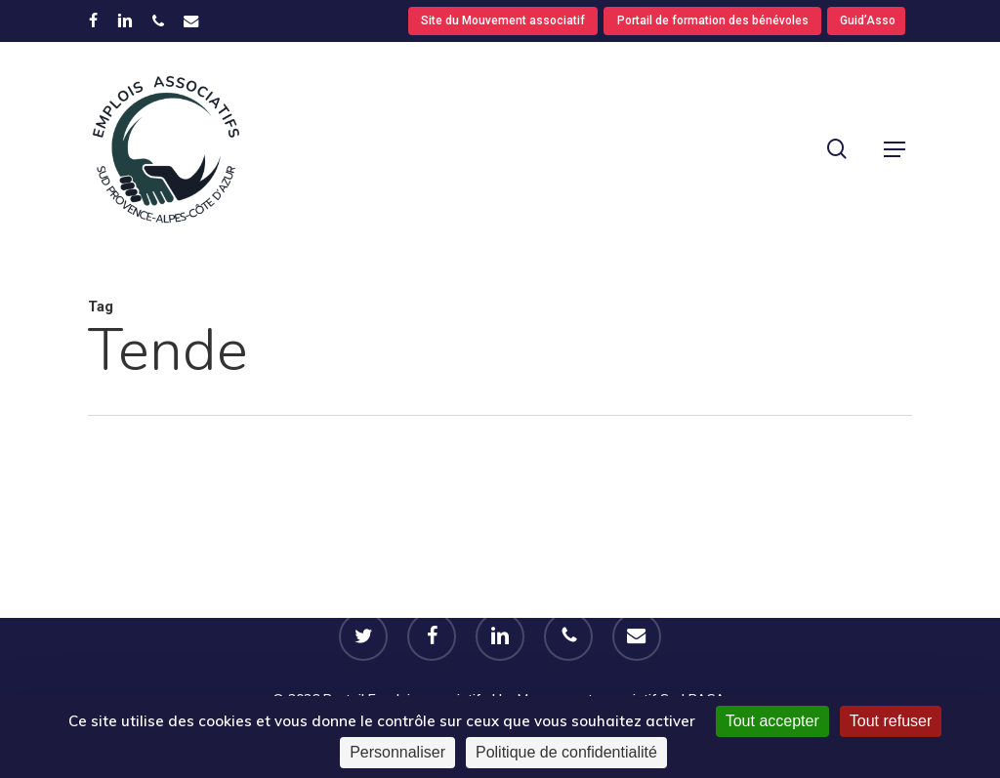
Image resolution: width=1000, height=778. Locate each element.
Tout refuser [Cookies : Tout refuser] (891, 721)
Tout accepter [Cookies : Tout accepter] (772, 721)
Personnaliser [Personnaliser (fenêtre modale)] (397, 752)
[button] (894, 149)
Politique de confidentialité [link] (566, 752)
